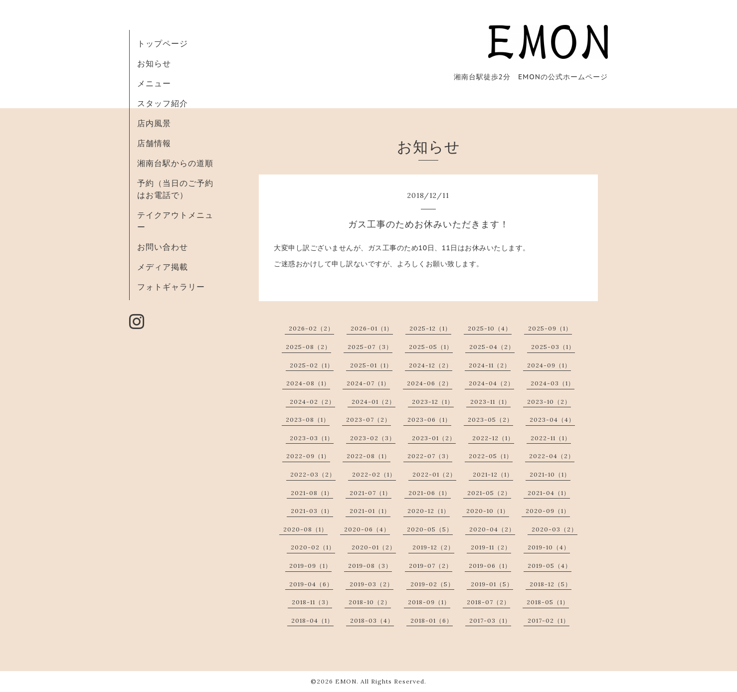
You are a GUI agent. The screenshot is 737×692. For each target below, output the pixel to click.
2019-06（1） (490, 565)
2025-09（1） (550, 328)
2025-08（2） (308, 346)
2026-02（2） (311, 328)
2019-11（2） (491, 547)
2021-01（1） (370, 511)
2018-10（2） (370, 602)
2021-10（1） (550, 474)
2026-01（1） (372, 328)
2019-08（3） (370, 565)
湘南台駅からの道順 (175, 163)
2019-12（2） (433, 547)
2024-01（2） (373, 401)
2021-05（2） (489, 493)
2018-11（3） (312, 602)
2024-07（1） (368, 383)
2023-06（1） (429, 419)
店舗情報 (154, 143)
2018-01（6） (431, 620)
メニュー (154, 83)
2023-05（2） (490, 419)
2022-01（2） (434, 474)
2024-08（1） (308, 383)
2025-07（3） (370, 346)
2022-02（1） (374, 474)
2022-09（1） (308, 456)
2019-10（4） (549, 547)
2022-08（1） (368, 456)
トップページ (162, 43)
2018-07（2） (488, 602)
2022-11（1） (551, 438)
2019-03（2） (371, 584)
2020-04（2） (492, 529)
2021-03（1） (312, 511)
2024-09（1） (549, 365)
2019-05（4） (549, 565)
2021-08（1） (312, 493)
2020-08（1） (305, 529)
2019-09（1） (310, 565)
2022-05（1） (491, 456)
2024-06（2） (429, 383)
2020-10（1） (487, 511)
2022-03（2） (313, 474)
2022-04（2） (551, 456)
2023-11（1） (490, 401)
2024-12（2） (430, 365)
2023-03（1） (312, 438)
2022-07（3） (429, 456)
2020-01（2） (374, 547)
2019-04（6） (311, 584)
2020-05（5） (430, 529)
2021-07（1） (370, 493)
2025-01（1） (371, 365)
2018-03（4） (372, 620)
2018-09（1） (429, 602)
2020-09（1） (548, 511)
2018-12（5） (550, 584)
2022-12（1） (493, 438)
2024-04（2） (491, 383)
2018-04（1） (312, 620)
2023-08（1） (308, 419)
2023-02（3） (372, 438)
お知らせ (154, 63)
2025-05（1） (431, 346)
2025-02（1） (312, 365)
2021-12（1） (493, 474)
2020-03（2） (554, 529)
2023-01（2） (434, 438)
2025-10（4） (490, 328)
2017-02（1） (548, 620)
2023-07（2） (368, 419)
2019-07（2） (430, 565)
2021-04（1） (549, 493)
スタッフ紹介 (162, 103)
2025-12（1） (430, 328)
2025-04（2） (492, 346)
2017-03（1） (490, 620)
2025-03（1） (553, 346)
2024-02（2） (312, 401)
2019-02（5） (432, 584)
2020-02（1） (313, 547)
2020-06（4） (367, 529)
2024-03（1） (552, 383)
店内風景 (154, 123)
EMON (346, 681)
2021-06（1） (429, 493)
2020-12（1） (428, 511)
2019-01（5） (492, 584)
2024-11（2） (490, 365)
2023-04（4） (552, 419)
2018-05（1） (548, 602)
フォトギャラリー (171, 287)
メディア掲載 (162, 267)
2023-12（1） (433, 401)
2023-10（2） (549, 401)
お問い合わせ (162, 247)
